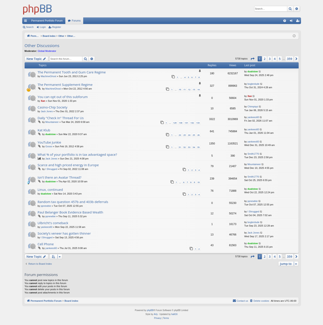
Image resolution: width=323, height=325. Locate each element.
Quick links (26, 21)
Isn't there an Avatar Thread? (59, 177)
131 (186, 122)
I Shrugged (51, 169)
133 (198, 122)
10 (180, 89)
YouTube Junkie (49, 142)
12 (189, 89)
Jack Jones (47, 111)
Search (30, 27)
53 (189, 147)
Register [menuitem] (298, 21)
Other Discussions (42, 45)
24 (189, 135)
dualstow (252, 71)
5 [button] (280, 59)
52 (184, 147)
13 (194, 89)
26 (198, 135)
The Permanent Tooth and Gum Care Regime (72, 72)
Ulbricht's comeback (53, 223)
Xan (43, 101)
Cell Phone (46, 244)
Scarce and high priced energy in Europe (68, 165)
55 (198, 147)
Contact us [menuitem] (240, 300)
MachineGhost (48, 76)
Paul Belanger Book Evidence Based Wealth (70, 212)
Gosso (48, 146)
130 (180, 122)
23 (184, 135)
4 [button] (275, 59)
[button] (252, 58)
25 (194, 135)
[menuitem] (284, 20)
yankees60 (253, 117)
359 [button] (289, 59)
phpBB (150, 310)
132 (192, 122)
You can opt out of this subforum (63, 97)
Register (56, 27)
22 (180, 135)
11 (184, 89)
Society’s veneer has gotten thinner (64, 233)
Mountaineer (52, 122)
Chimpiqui (252, 106)
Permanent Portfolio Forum (47, 20)
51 (180, 147)
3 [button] (270, 59)
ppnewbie (46, 206)
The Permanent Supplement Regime (65, 84)
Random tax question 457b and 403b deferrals (73, 202)
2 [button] (265, 59)
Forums (76, 20)
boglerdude (253, 84)
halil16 (174, 314)
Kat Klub (44, 130)
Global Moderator (47, 51)
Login (43, 27)
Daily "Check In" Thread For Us (61, 118)
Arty (156, 314)
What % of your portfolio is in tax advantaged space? (77, 154)
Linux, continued (50, 189)
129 (174, 122)
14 (198, 89)
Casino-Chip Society (53, 107)
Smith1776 (253, 153)
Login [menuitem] (292, 21)
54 (194, 147)
